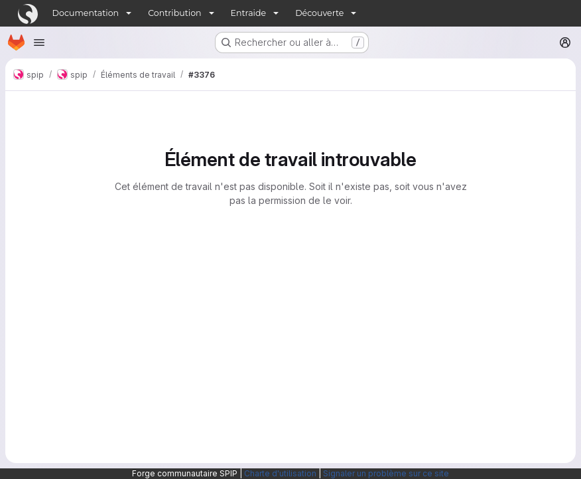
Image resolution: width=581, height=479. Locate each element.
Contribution (174, 13)
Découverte (319, 13)
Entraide (249, 13)
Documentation (85, 13)
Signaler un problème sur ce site (386, 473)
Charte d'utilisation (280, 473)
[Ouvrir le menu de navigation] (39, 42)
